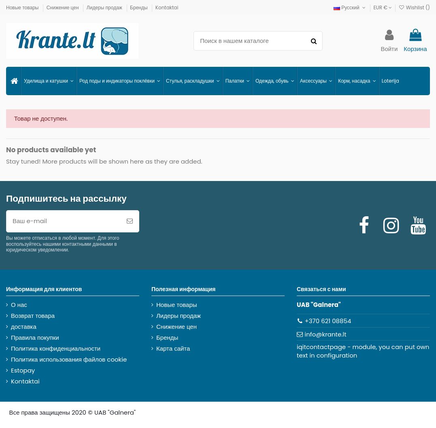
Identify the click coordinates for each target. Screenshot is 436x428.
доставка (23, 326)
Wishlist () (414, 7)
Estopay (23, 370)
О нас (19, 304)
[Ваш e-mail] (63, 221)
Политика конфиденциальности (55, 348)
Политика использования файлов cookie (69, 359)
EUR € (382, 7)
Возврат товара (33, 315)
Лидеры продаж (105, 7)
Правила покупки (35, 337)
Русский (350, 7)
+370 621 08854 (328, 321)
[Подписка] (130, 221)
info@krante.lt (326, 334)
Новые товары (23, 7)
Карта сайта (173, 348)
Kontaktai (167, 7)
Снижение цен (63, 7)
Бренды (139, 7)
